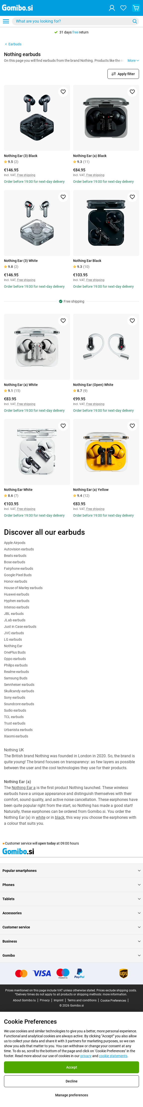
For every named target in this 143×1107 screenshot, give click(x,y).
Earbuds (12, 44)
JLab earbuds (14, 620)
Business (71, 941)
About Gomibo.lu (24, 1000)
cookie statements (113, 1056)
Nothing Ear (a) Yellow (90, 490)
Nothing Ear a (24, 787)
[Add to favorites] (63, 92)
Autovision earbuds (19, 549)
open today (47, 843)
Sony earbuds (14, 697)
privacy (86, 1056)
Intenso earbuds (16, 607)
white (40, 817)
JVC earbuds (14, 633)
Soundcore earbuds (19, 704)
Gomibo (71, 955)
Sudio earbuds (15, 710)
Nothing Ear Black (87, 261)
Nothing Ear (13, 646)
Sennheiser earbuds (19, 685)
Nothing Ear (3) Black (20, 156)
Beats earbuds (15, 556)
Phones (71, 885)
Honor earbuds (15, 581)
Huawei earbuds (16, 594)
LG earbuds (13, 639)
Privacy (45, 1000)
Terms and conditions (81, 1000)
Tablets (71, 899)
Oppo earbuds (15, 659)
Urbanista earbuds (18, 730)
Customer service (71, 927)
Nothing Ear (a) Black (89, 156)
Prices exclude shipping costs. (116, 990)
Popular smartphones (71, 871)
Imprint (58, 1000)
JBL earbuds (14, 614)
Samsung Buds (15, 678)
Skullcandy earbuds (19, 691)
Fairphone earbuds (18, 568)
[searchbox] (72, 21)
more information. (115, 994)
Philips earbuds (16, 665)
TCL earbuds (14, 717)
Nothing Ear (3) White (21, 261)
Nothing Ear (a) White (21, 385)
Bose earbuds (14, 562)
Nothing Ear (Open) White (93, 385)
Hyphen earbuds (16, 601)
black (59, 817)
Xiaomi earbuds (16, 736)
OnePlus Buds (15, 652)
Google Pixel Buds (18, 575)
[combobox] (75, 21)
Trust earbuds (14, 723)
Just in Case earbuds (20, 627)
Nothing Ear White (18, 490)
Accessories (71, 913)
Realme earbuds (16, 672)
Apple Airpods (14, 543)
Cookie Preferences (113, 1000)
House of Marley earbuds (23, 588)
